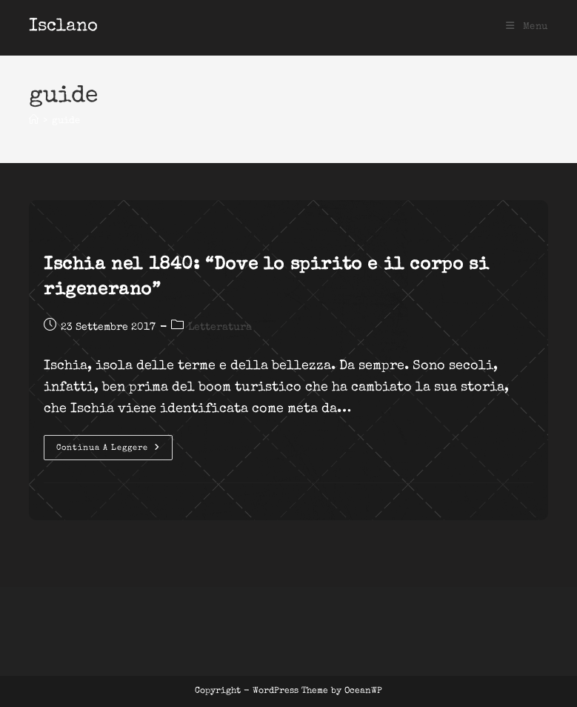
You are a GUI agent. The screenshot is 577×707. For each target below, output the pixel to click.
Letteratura (220, 327)
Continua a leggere (114, 451)
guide (66, 121)
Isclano (63, 27)
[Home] (34, 121)
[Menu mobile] (527, 27)
